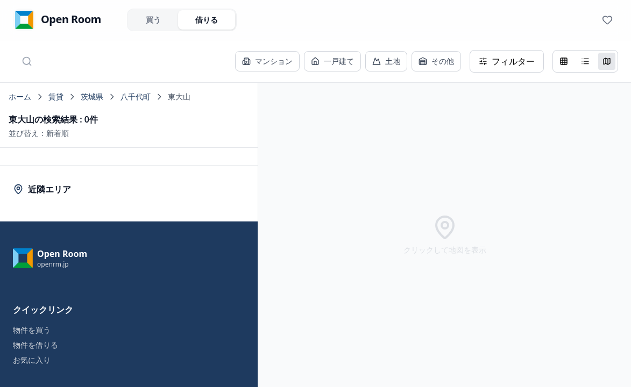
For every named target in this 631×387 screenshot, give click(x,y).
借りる (206, 20)
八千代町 (135, 96)
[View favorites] (607, 20)
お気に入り (32, 360)
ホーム (20, 96)
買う (153, 20)
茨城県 (92, 96)
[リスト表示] (585, 61)
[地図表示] (606, 61)
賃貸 (55, 96)
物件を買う (32, 330)
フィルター (507, 61)
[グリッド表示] (563, 61)
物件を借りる (35, 345)
